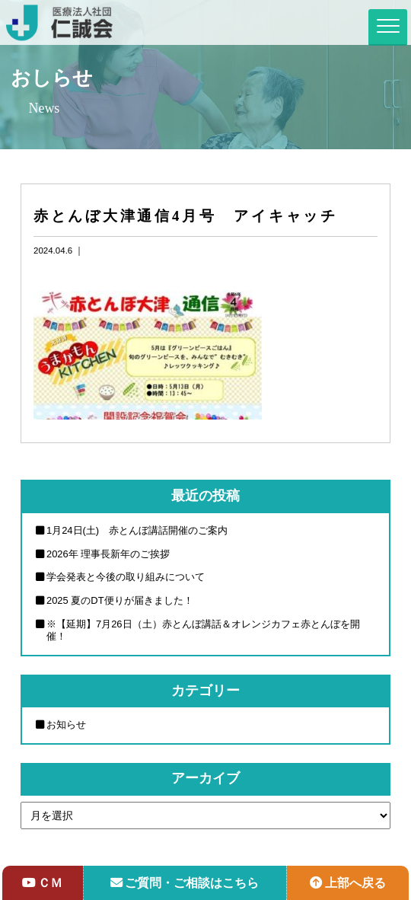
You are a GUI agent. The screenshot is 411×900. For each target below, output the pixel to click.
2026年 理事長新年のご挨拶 (108, 554)
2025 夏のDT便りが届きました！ (119, 600)
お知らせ (66, 724)
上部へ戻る (347, 882)
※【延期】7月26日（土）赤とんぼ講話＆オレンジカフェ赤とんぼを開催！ (203, 630)
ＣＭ (42, 882)
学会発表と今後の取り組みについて (125, 576)
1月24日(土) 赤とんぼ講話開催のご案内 (137, 530)
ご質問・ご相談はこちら (184, 882)
